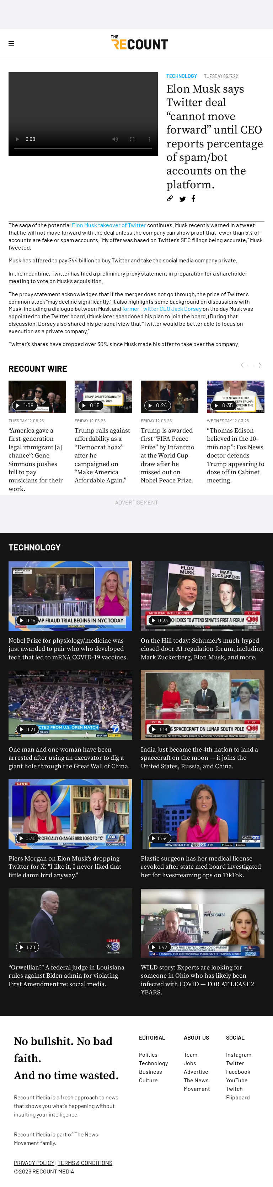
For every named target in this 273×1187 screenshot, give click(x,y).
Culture (148, 1080)
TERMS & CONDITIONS (85, 1162)
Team (190, 1054)
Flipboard (238, 1097)
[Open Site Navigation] (11, 43)
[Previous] (258, 366)
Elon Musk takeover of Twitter (109, 224)
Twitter (235, 1063)
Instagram (238, 1054)
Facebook (238, 1071)
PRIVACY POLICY (34, 1162)
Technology (181, 76)
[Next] (244, 366)
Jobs (190, 1063)
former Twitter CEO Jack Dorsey (162, 308)
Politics (148, 1054)
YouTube (237, 1080)
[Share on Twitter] (182, 199)
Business (150, 1071)
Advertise (196, 1071)
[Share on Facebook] (193, 199)
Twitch (234, 1088)
